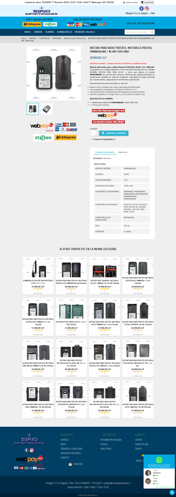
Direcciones (105, 448)
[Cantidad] (93, 133)
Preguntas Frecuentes (71, 453)
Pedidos (104, 444)
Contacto (65, 457)
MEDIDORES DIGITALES (85, 32)
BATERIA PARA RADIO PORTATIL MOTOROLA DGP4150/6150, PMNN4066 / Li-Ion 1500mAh (137, 280)
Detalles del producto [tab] (104, 152)
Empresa (64, 439)
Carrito (138, 448)
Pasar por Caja (141, 444)
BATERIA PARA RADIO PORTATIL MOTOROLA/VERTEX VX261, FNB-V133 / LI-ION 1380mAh (104, 404)
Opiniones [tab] (122, 152)
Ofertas (138, 439)
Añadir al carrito (114, 133)
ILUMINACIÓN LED (64, 32)
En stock (97, 158)
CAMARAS (38, 32)
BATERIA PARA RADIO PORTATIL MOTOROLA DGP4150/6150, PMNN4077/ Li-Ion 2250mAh (38, 322)
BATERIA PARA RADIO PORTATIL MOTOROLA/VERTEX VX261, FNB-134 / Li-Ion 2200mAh (71, 363)
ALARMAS (50, 32)
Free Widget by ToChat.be (164, 487)
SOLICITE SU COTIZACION (140, 23)
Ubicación (76, 468)
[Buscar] (140, 32)
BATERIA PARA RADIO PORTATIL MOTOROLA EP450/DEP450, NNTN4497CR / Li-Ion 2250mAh (71, 404)
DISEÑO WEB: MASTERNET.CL (88, 495)
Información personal (111, 439)
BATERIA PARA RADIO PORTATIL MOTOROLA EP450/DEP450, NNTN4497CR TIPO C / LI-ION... (137, 363)
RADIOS (27, 32)
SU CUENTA (109, 434)
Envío (63, 444)
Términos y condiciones (72, 448)
